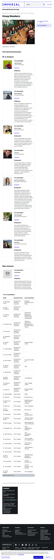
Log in (37, 548)
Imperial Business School (20, 534)
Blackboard (4, 530)
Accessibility (23, 547)
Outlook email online (7, 536)
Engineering (17, 530)
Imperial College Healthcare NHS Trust (45, 537)
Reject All (48, 557)
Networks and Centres (33, 532)
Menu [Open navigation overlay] (49, 4)
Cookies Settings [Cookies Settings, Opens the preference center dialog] (5, 557)
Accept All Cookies (38, 557)
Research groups (12, 13)
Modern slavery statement (34, 547)
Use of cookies (18, 548)
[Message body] (23, 112)
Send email (16, 67)
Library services (5, 535)
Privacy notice (45, 547)
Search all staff (31, 535)
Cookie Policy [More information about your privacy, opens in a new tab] (21, 554)
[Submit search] (44, 4)
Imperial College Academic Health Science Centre (44, 531)
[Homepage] (13, 4)
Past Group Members (42, 25)
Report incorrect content (29, 548)
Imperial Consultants (45, 539)
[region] (27, 555)
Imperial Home (5, 13)
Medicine (17, 531)
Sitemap (17, 547)
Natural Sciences (19, 532)
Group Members (31, 13)
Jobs (3, 534)
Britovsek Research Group (10, 9)
